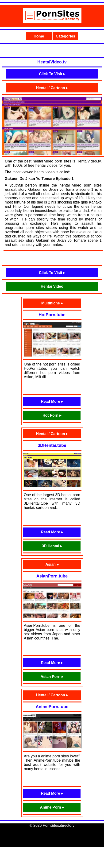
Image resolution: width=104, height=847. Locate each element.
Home (39, 36)
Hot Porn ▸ (51, 415)
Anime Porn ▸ (52, 807)
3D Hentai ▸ (52, 546)
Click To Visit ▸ (52, 74)
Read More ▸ (52, 401)
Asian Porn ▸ (52, 677)
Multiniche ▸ (52, 303)
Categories (65, 36)
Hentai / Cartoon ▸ (52, 88)
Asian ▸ (51, 564)
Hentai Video (52, 286)
